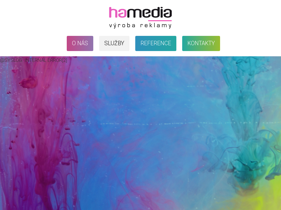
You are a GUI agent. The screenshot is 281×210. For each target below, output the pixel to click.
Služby (114, 43)
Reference (155, 43)
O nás (80, 43)
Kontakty (201, 43)
